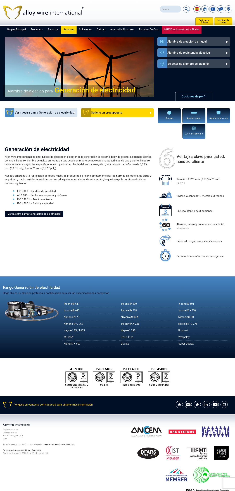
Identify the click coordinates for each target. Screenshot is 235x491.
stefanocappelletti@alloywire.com (60, 429)
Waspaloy (184, 321)
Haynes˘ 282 (128, 314)
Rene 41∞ (127, 321)
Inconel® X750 (187, 294)
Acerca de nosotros (122, 29)
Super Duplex (186, 328)
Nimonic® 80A (130, 301)
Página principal (16, 29)
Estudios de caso (149, 29)
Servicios (53, 29)
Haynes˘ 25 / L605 (75, 314)
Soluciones (85, 29)
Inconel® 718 (129, 294)
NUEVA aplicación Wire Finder (181, 29)
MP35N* (69, 321)
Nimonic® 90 (186, 301)
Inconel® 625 (72, 294)
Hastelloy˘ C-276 (188, 308)
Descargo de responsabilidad (17, 434)
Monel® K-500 (73, 328)
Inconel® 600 (129, 288)
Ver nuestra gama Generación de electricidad (34, 198)
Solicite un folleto (204, 21)
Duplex (125, 328)
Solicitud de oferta (223, 21)
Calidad (101, 29)
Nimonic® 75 (72, 301)
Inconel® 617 (72, 288)
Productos (37, 29)
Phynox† (183, 314)
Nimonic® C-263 (74, 308)
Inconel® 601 (186, 288)
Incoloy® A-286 (130, 308)
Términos (38, 434)
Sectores (68, 29)
